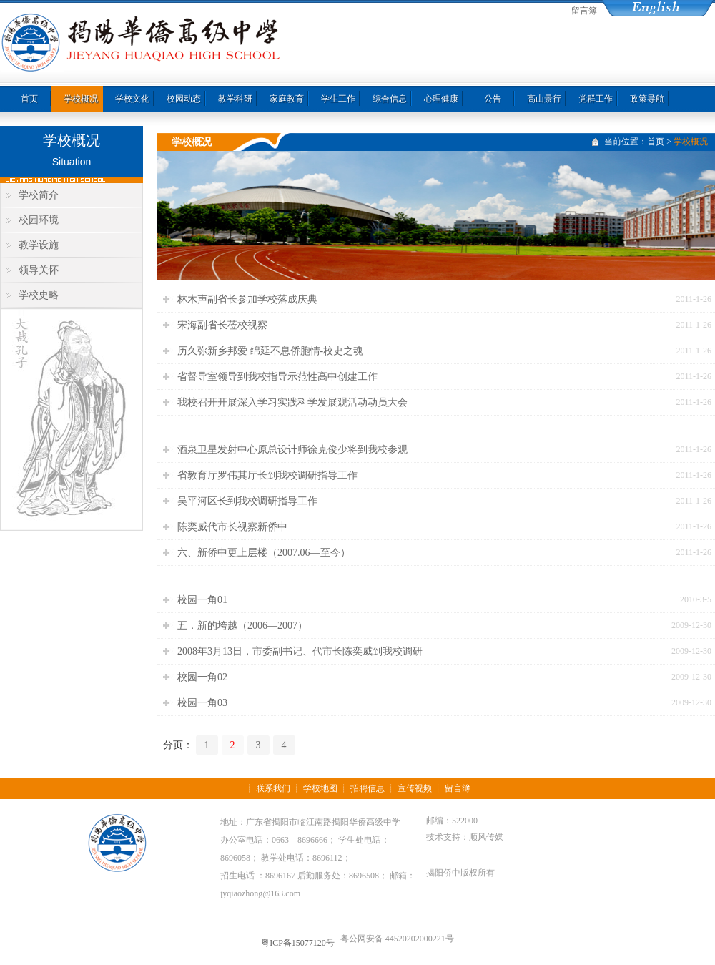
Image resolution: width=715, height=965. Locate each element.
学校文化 (132, 99)
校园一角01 (202, 599)
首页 (29, 99)
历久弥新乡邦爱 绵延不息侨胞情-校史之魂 (270, 351)
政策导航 (647, 99)
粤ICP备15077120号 (298, 943)
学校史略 (39, 295)
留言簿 (584, 11)
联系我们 (273, 788)
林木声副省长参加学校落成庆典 (247, 299)
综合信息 (390, 99)
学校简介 (39, 195)
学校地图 (320, 788)
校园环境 (39, 220)
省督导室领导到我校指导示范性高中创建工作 (277, 376)
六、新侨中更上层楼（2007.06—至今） (263, 552)
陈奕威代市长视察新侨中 (232, 526)
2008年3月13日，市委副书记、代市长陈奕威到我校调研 (300, 651)
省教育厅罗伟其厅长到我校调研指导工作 (267, 475)
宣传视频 (415, 788)
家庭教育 (287, 99)
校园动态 (184, 99)
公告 (492, 99)
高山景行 (544, 99)
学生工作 (338, 99)
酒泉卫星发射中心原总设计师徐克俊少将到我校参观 (292, 449)
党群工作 (595, 99)
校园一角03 (202, 702)
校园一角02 (202, 677)
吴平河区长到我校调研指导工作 (247, 501)
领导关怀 (39, 270)
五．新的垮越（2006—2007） (242, 625)
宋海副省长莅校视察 (222, 325)
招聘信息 (367, 788)
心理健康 (441, 99)
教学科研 (235, 99)
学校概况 (81, 99)
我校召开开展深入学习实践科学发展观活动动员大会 (292, 402)
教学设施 (39, 245)
